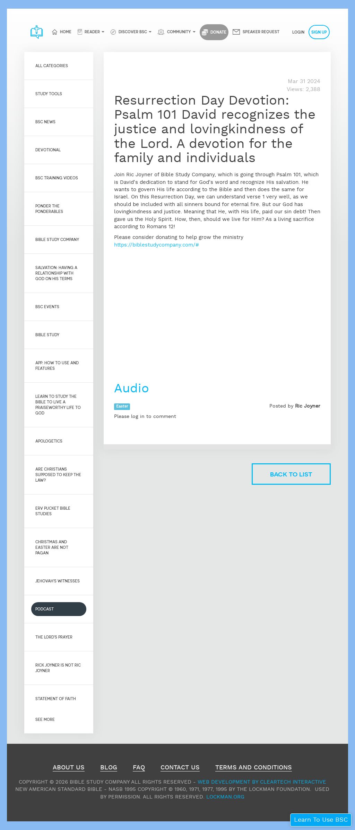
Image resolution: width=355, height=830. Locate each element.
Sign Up (319, 32)
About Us (69, 768)
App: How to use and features (57, 365)
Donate (214, 32)
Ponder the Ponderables (49, 209)
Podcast (44, 609)
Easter (122, 406)
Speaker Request (261, 31)
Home (65, 31)
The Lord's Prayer (53, 637)
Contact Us (180, 768)
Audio (133, 389)
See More (45, 719)
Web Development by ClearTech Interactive (262, 782)
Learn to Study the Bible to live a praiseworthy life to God (58, 404)
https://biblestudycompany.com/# (156, 245)
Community (179, 31)
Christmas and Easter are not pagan (51, 547)
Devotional (48, 150)
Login (298, 32)
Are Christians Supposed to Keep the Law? (58, 474)
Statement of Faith (55, 698)
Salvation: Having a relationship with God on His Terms (56, 273)
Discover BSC (133, 31)
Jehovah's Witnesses (57, 581)
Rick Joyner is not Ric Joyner (58, 668)
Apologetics (48, 441)
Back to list (291, 474)
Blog (108, 768)
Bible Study (47, 334)
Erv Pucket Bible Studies (52, 511)
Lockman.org (225, 797)
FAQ (139, 768)
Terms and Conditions (253, 768)
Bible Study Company (57, 239)
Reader (92, 31)
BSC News (45, 121)
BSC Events (47, 306)
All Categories (51, 65)
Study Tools (48, 93)
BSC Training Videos (56, 178)
